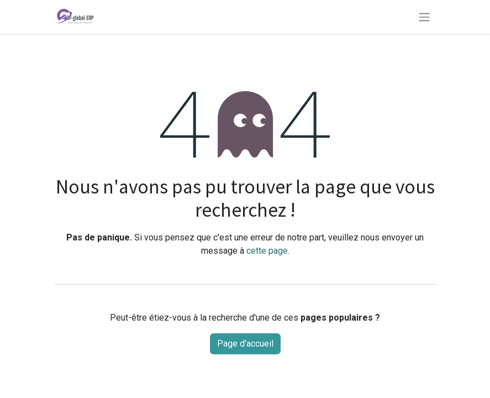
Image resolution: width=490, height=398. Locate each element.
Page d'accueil (245, 343)
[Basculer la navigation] (424, 16)
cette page (267, 250)
